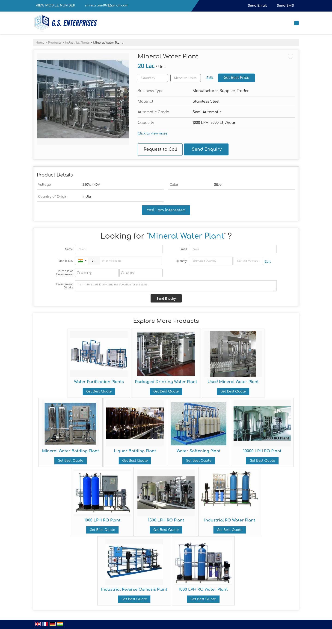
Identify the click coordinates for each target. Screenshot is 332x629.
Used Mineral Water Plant (233, 382)
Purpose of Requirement (64, 273)
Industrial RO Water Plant (229, 520)
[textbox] (185, 78)
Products (54, 42)
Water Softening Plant (198, 451)
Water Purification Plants (99, 382)
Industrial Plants (77, 42)
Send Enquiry (207, 149)
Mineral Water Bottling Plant (70, 451)
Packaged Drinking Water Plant (166, 382)
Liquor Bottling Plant (135, 451)
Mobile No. (66, 261)
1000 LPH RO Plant (102, 520)
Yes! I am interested (166, 210)
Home (40, 42)
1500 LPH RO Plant (166, 520)
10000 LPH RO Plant (262, 451)
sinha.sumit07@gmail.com (106, 5)
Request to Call (160, 149)
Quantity (181, 261)
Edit (209, 78)
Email (183, 249)
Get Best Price (236, 78)
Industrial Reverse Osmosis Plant (134, 589)
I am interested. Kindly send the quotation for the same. (176, 285)
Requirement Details (64, 286)
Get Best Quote (99, 391)
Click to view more (152, 133)
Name (69, 249)
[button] (55, 5)
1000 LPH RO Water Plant (203, 589)
